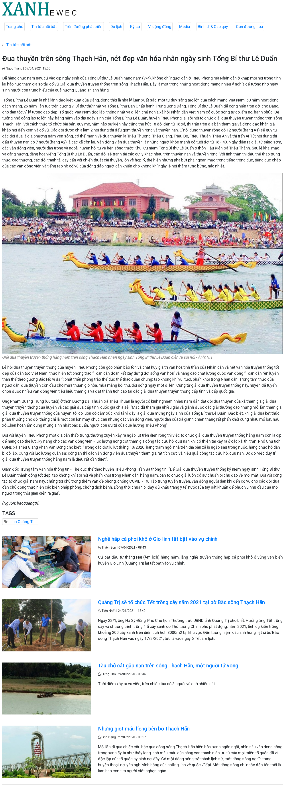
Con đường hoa (249, 26)
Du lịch (116, 26)
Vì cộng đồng (159, 26)
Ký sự (135, 26)
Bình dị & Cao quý (213, 26)
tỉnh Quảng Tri (22, 521)
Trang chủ (14, 26)
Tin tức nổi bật (44, 26)
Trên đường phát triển (83, 26)
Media (184, 26)
